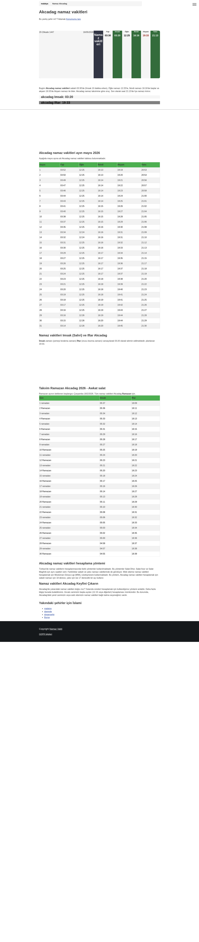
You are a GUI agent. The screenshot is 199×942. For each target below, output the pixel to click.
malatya (44, 4)
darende (48, 611)
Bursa (47, 617)
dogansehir (49, 614)
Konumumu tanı (73, 19)
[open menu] (194, 4)
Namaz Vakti (55, 629)
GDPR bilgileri (45, 634)
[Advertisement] (66, 56)
